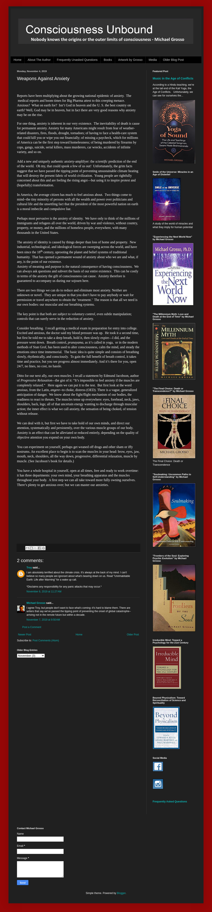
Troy (29, 567)
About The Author (39, 59)
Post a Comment (31, 627)
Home (17, 59)
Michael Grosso (35, 603)
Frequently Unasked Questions (77, 59)
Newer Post (24, 634)
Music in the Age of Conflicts (173, 78)
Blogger (121, 893)
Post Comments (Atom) (45, 640)
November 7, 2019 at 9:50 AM (43, 619)
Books (108, 59)
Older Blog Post (173, 59)
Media (153, 59)
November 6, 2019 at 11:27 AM (43, 591)
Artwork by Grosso (130, 59)
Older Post (133, 634)
